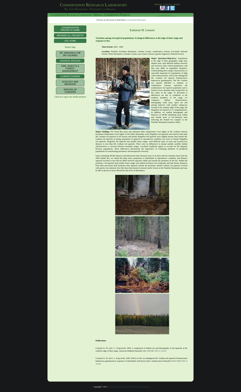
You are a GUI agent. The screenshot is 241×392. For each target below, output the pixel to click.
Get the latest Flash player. (136, 20)
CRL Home (70, 41)
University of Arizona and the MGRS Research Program (128, 387)
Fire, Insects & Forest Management (70, 68)
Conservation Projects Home (70, 28)
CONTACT (168, 4)
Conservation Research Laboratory (100, 6)
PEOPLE (177, 4)
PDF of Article (160, 351)
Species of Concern (70, 90)
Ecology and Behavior (70, 82)
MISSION (158, 4)
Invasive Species (70, 60)
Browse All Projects (70, 35)
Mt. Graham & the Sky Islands (70, 54)
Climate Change (70, 76)
